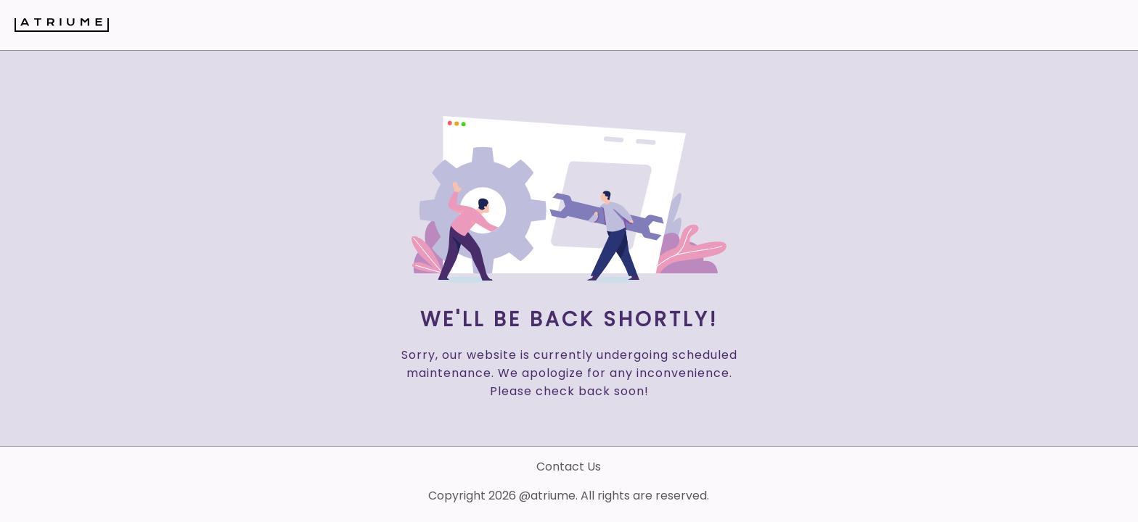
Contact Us (568, 466)
